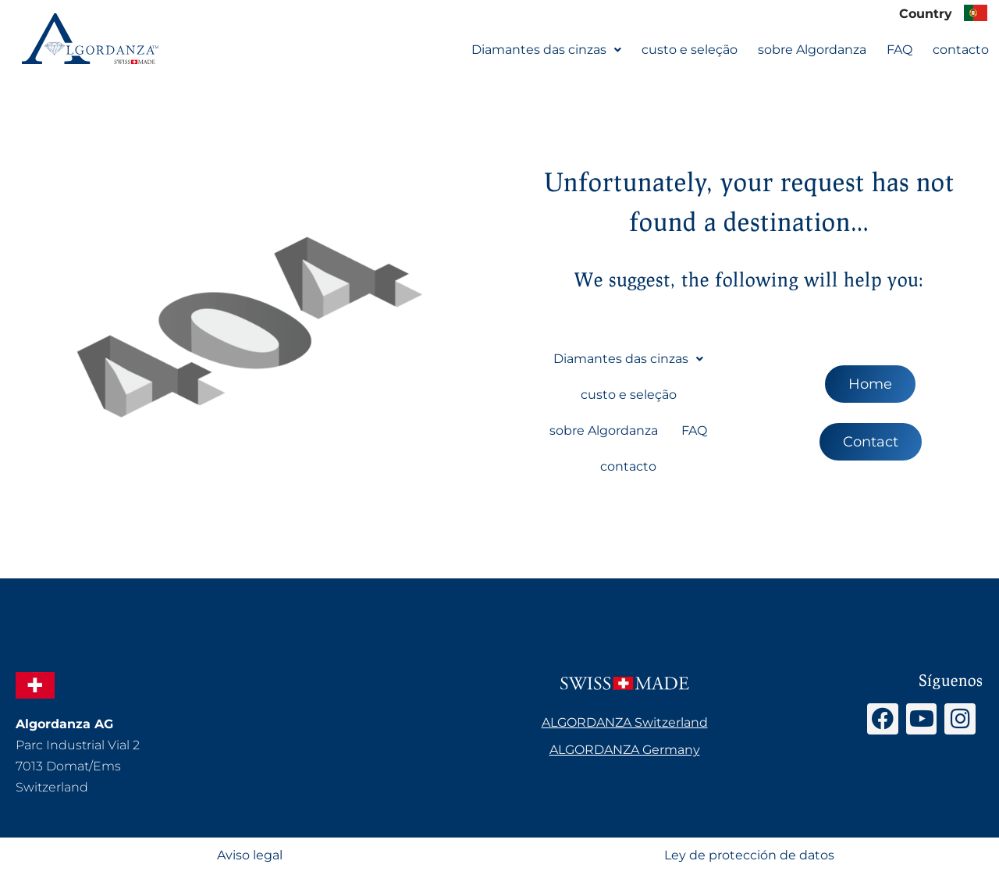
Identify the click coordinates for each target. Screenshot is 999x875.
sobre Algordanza (812, 49)
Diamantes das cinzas (546, 49)
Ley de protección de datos (749, 856)
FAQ (899, 49)
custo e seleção (690, 49)
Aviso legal (250, 856)
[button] (546, 50)
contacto (961, 49)
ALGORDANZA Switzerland (625, 723)
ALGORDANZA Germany (624, 750)
